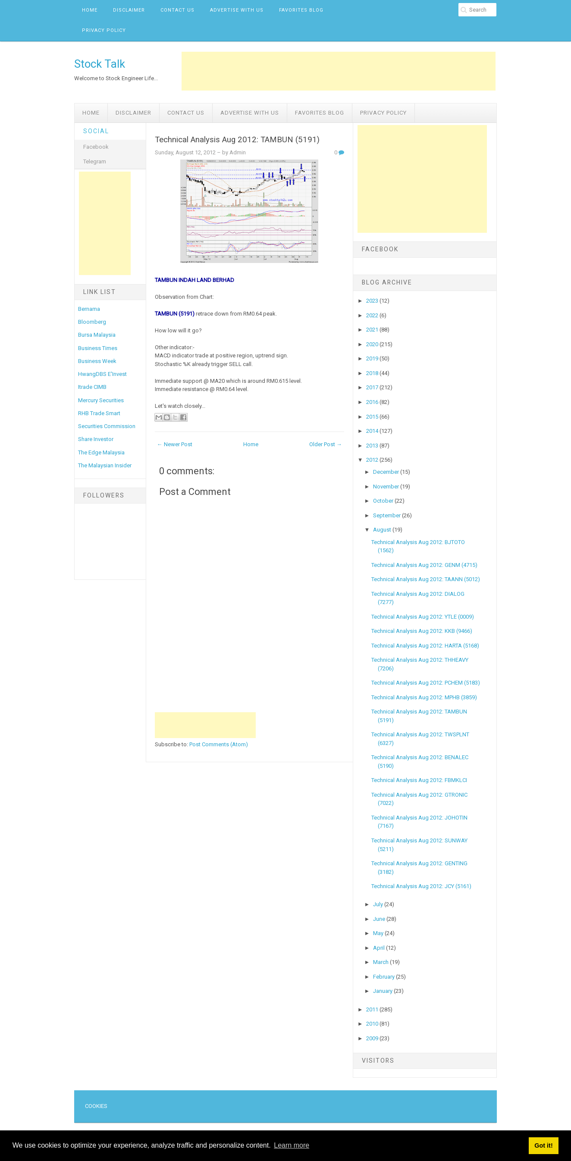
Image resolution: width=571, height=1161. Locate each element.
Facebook (96, 147)
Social (96, 131)
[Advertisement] (339, 71)
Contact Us (177, 10)
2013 (373, 445)
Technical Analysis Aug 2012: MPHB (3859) (424, 697)
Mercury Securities (101, 400)
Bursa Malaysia (97, 335)
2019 (373, 358)
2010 (373, 1023)
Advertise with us (237, 10)
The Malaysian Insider (105, 465)
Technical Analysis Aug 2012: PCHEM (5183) (425, 682)
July (378, 904)
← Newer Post (174, 444)
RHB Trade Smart (99, 413)
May (379, 933)
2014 (373, 431)
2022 (373, 315)
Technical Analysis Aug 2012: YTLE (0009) (422, 616)
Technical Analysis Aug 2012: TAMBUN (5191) (237, 139)
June (379, 919)
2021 (373, 329)
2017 (373, 387)
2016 (373, 402)
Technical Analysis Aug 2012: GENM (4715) (424, 565)
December (386, 472)
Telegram (94, 161)
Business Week (97, 361)
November (386, 486)
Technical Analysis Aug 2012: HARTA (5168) (425, 645)
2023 (373, 300)
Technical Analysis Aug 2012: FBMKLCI (419, 780)
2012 (373, 460)
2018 (373, 373)
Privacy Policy (104, 30)
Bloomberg (92, 322)
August (382, 529)
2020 (373, 344)
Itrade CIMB (92, 387)
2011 (373, 1009)
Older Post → (325, 444)
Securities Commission (106, 426)
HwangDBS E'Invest (102, 374)
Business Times (97, 348)
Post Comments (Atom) (218, 744)
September (387, 515)
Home (89, 10)
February (384, 976)
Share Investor (95, 439)
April (379, 948)
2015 (373, 416)
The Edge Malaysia (101, 452)
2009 (373, 1038)
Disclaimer (129, 10)
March (381, 962)
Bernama (89, 309)
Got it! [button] (543, 1145)
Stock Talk (99, 63)
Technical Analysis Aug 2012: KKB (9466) (421, 631)
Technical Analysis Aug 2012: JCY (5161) (421, 886)
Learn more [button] (291, 1145)
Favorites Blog (301, 10)
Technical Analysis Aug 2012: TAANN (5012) (425, 579)
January (383, 991)
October (384, 501)
